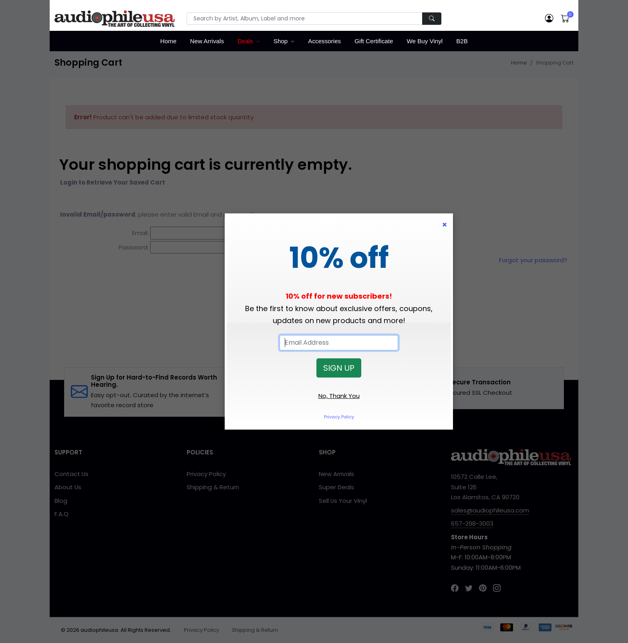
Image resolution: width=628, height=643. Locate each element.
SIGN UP (338, 368)
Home (168, 41)
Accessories (324, 41)
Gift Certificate (373, 41)
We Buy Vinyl (425, 41)
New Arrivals (207, 41)
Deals (245, 41)
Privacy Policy (339, 417)
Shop (281, 41)
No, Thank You (339, 396)
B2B (462, 41)
